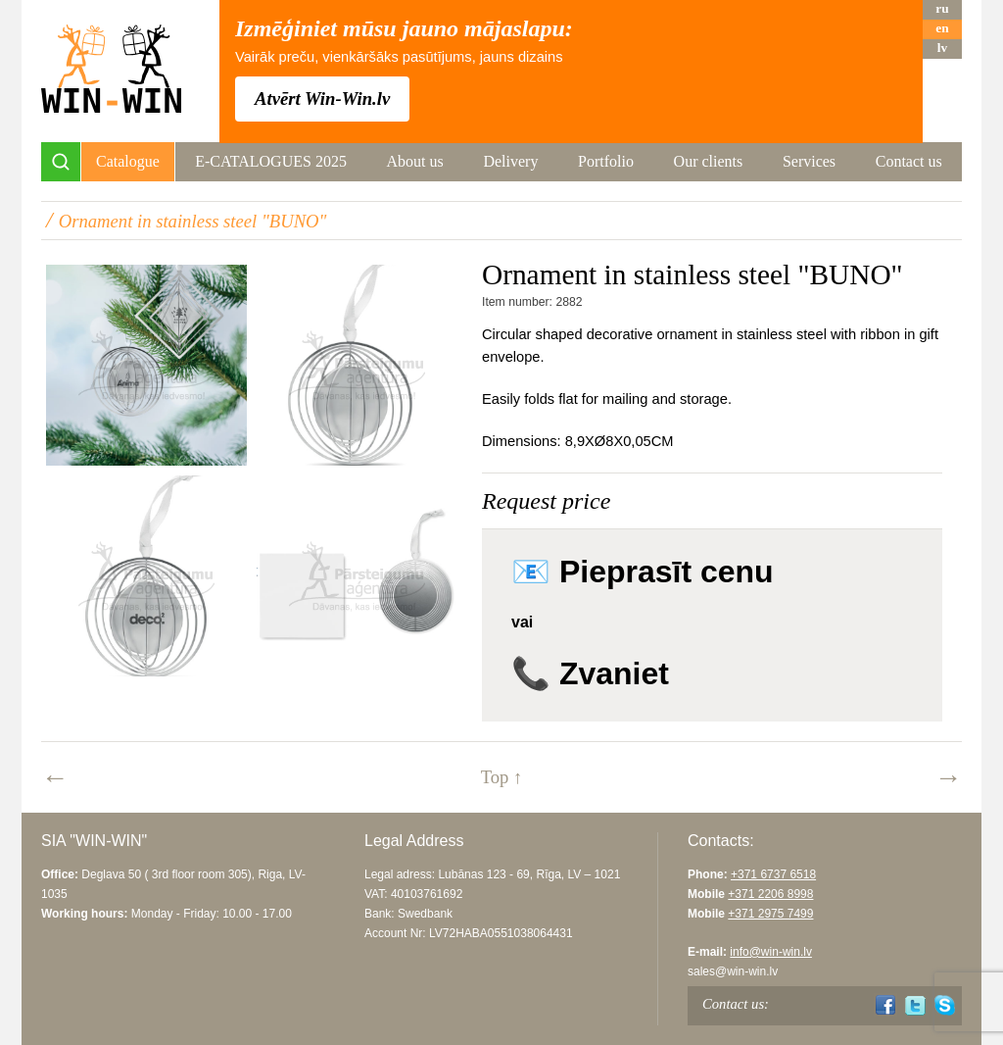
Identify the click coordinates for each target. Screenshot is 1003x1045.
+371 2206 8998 (770, 894)
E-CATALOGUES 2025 (271, 161)
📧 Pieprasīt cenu (642, 571)
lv (942, 47)
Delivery (510, 161)
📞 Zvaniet (590, 673)
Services (809, 161)
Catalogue (128, 161)
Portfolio (606, 161)
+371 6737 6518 (773, 874)
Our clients (708, 161)
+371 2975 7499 (770, 914)
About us (415, 161)
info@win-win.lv (771, 952)
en (941, 28)
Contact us (909, 161)
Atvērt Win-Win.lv (322, 98)
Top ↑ (502, 777)
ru (941, 8)
